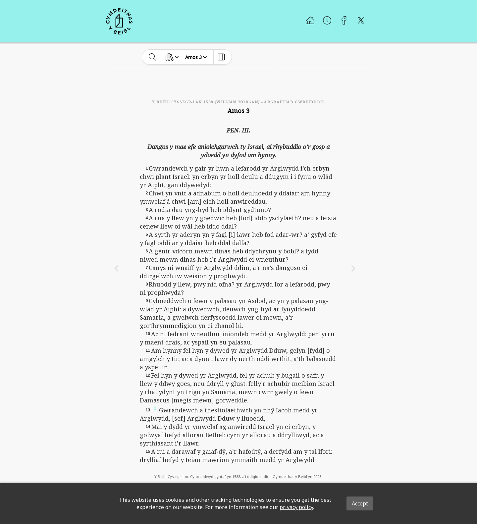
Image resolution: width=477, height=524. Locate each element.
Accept (360, 503)
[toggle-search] (152, 57)
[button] (155, 408)
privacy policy (296, 507)
